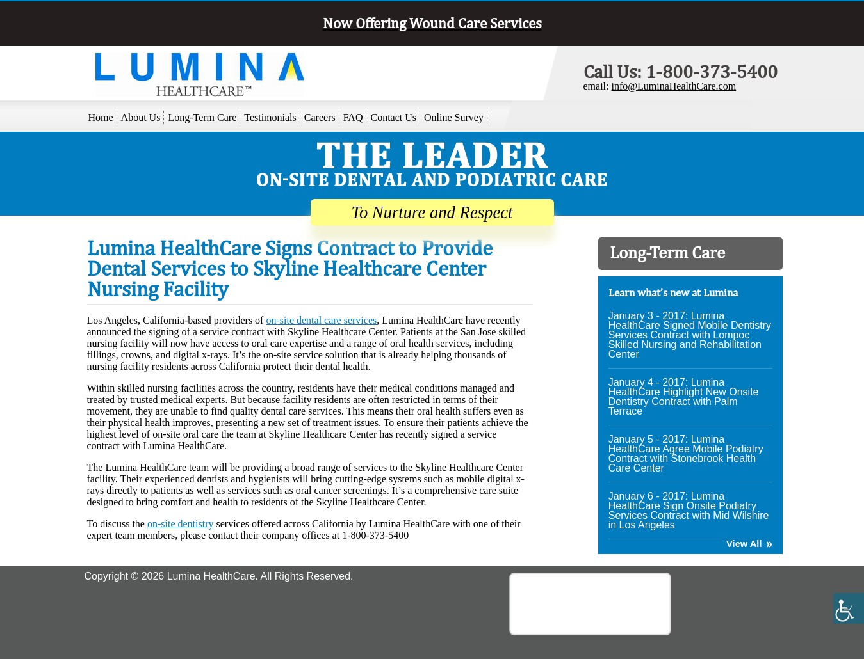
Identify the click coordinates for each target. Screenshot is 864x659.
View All (744, 544)
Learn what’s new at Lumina (673, 292)
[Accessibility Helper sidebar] (848, 608)
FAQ (353, 117)
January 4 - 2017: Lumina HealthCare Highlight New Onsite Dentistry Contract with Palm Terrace (683, 397)
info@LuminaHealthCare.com (673, 86)
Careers (320, 117)
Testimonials (270, 117)
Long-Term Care (202, 117)
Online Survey (454, 117)
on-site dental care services (321, 320)
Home (100, 117)
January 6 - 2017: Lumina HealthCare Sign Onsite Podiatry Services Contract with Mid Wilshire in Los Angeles (688, 510)
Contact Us (393, 117)
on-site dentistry (180, 523)
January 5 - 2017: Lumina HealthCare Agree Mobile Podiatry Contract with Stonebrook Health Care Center (685, 453)
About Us (141, 117)
